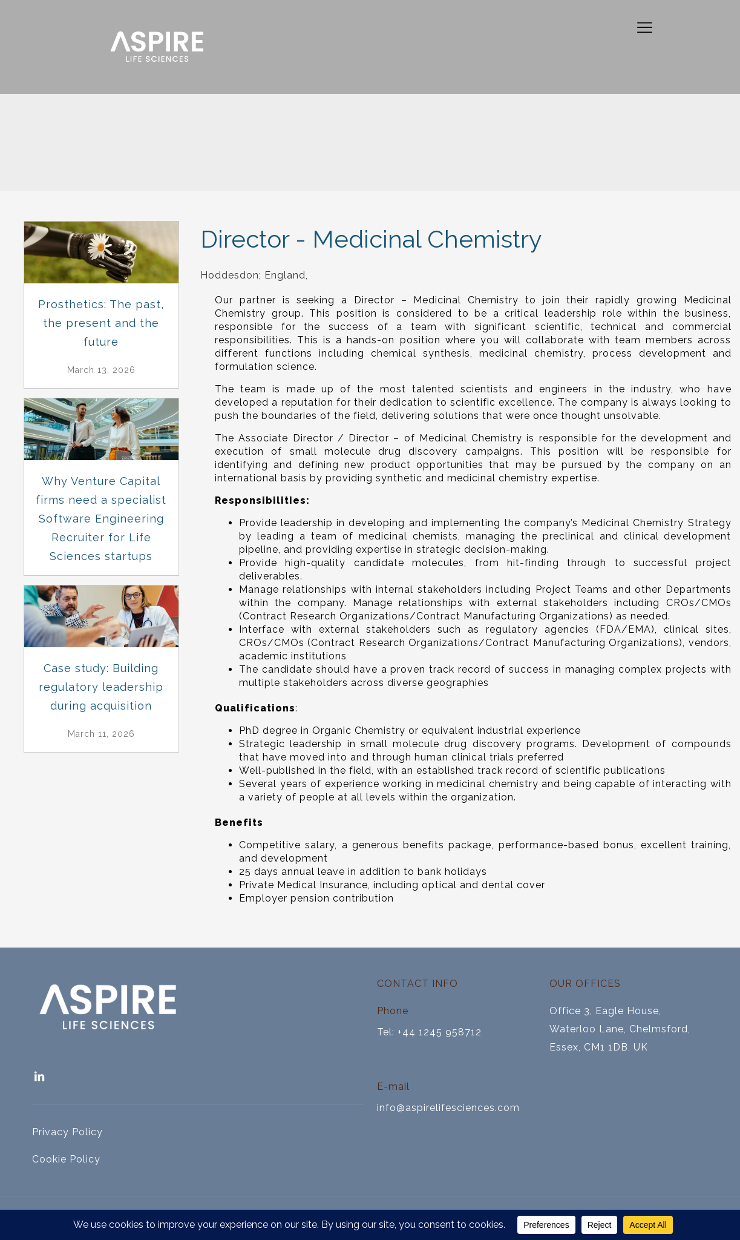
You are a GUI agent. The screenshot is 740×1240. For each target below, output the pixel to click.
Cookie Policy (66, 1159)
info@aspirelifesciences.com (448, 1107)
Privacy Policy (67, 1132)
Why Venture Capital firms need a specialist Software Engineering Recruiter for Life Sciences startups (101, 518)
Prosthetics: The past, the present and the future (101, 323)
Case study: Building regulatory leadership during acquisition (101, 687)
